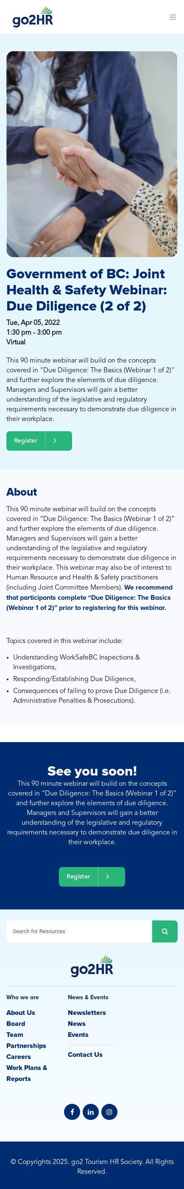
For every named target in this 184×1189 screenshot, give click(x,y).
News (77, 1024)
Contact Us (85, 1054)
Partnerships (26, 1046)
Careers (18, 1057)
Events (78, 1035)
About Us (20, 1013)
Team (14, 1035)
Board (15, 1024)
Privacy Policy (92, 1152)
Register (39, 440)
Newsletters (87, 1013)
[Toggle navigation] (172, 17)
